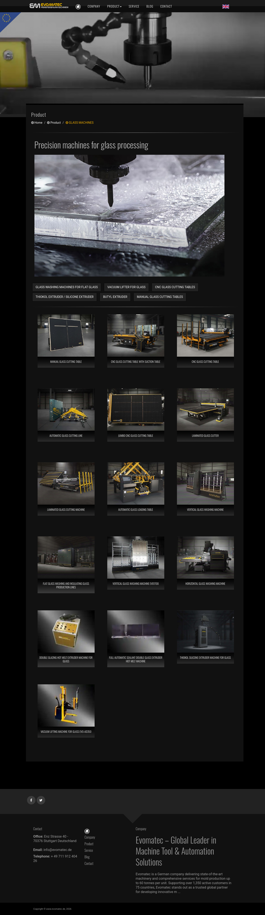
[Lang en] (225, 6)
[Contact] (165, 6)
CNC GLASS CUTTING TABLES (175, 287)
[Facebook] (31, 799)
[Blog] (149, 6)
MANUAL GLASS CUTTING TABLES (160, 297)
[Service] (134, 6)
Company (89, 837)
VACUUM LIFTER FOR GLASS (126, 287)
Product (89, 843)
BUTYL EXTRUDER (115, 297)
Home (36, 122)
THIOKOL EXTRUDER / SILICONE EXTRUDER (65, 297)
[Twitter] (41, 799)
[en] (48, 6)
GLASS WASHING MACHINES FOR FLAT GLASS (67, 287)
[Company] (93, 6)
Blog (87, 856)
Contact (89, 863)
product (54, 122)
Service (88, 850)
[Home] (87, 830)
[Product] (114, 6)
